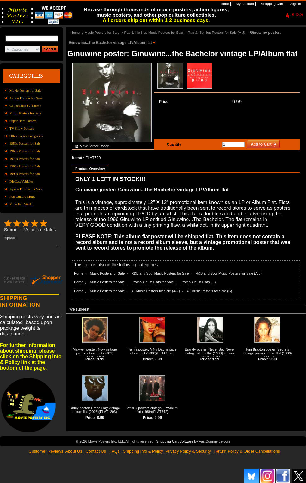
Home (224, 4)
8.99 (100, 417)
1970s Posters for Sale (24, 158)
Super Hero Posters (22, 121)
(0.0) (297, 14)
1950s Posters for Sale (24, 143)
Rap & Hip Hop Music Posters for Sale (153, 32)
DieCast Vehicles (21, 181)
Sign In (295, 4)
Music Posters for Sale (25, 113)
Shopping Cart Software (174, 441)
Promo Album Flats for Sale (153, 282)
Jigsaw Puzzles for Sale (25, 189)
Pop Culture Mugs (22, 196)
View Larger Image (94, 146)
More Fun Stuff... (21, 204)
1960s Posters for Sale (24, 151)
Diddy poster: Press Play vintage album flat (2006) (95, 410)
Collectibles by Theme (25, 105)
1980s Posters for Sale (24, 166)
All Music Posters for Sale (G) (209, 291)
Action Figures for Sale (25, 98)
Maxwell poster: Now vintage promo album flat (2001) (95, 351)
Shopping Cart (271, 4)
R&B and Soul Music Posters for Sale (160, 273)
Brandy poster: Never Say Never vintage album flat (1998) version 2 (210, 353)
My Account (244, 4)
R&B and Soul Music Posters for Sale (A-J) (229, 273)
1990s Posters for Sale (24, 174)
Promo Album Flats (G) (198, 282)
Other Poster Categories (26, 136)
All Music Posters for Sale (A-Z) (156, 291)
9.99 (237, 101)
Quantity (173, 144)
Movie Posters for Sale (25, 90)
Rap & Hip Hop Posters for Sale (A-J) (216, 32)
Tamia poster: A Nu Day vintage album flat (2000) (152, 351)
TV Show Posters (21, 128)
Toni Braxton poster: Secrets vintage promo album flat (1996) (267, 351)
